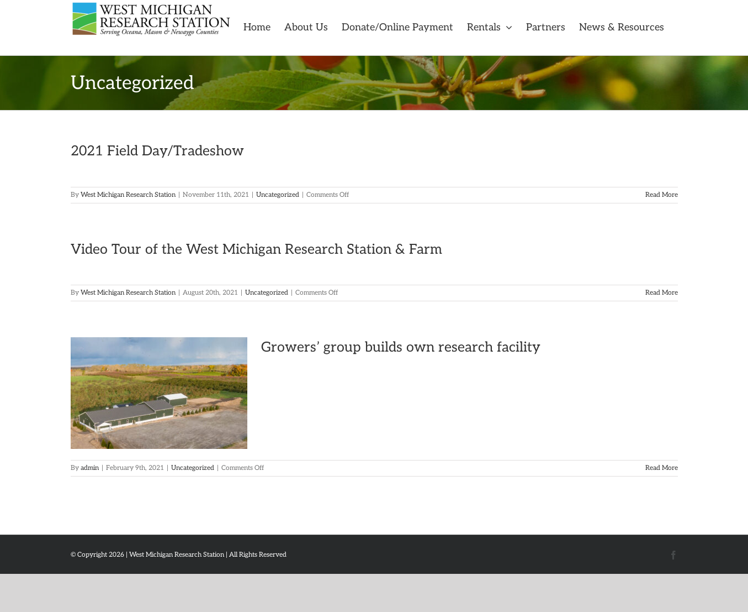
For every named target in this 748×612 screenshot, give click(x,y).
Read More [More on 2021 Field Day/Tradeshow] (661, 195)
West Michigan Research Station (128, 195)
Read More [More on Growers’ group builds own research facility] (661, 468)
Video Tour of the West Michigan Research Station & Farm (256, 249)
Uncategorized (277, 195)
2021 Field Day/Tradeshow (157, 151)
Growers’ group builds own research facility (400, 347)
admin (90, 468)
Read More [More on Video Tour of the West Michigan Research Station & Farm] (661, 293)
